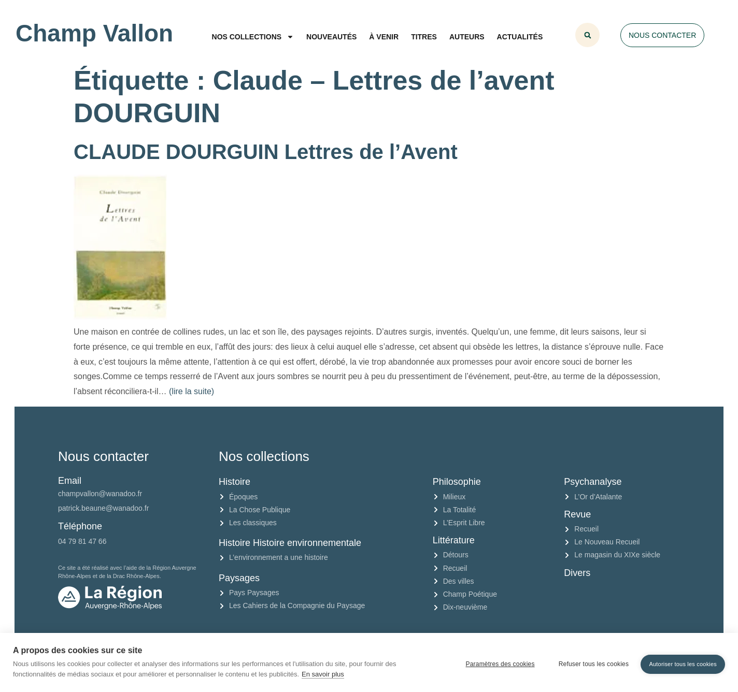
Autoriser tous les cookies (683, 662)
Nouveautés (331, 37)
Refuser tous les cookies (590, 662)
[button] (587, 35)
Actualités (520, 37)
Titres (424, 37)
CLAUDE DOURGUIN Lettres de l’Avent (266, 151)
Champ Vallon (94, 33)
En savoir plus (323, 674)
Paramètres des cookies (496, 662)
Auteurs (467, 37)
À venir (384, 37)
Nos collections (253, 37)
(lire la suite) (191, 391)
